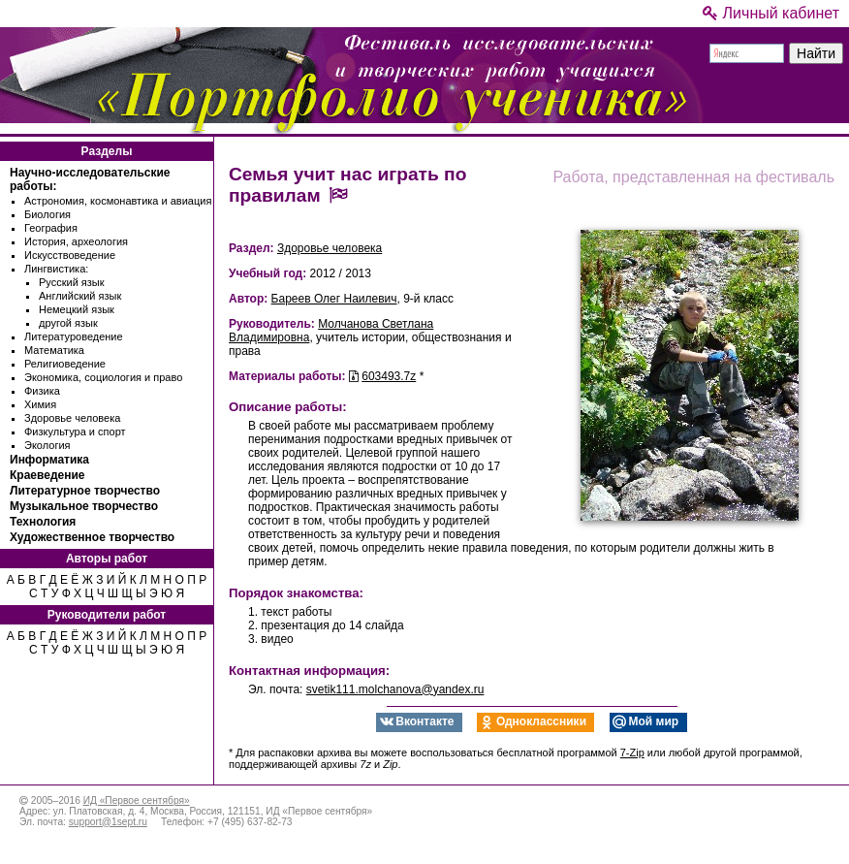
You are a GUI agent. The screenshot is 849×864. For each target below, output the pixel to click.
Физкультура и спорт (75, 431)
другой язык (68, 323)
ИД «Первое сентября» (136, 800)
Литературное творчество (85, 490)
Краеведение (47, 475)
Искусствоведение (69, 255)
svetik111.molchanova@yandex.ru (395, 689)
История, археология (76, 241)
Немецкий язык (76, 309)
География (51, 228)
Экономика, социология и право (103, 377)
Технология (43, 521)
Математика (54, 350)
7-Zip (632, 752)
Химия (40, 404)
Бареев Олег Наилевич (334, 298)
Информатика (49, 459)
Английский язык (80, 296)
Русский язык (72, 282)
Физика (42, 391)
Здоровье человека (72, 418)
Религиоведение (65, 363)
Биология (47, 214)
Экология (47, 445)
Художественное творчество (92, 537)
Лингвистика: (56, 268)
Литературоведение (73, 336)
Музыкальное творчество (84, 506)
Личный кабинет (771, 13)
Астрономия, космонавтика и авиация (117, 201)
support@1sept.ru (108, 821)
